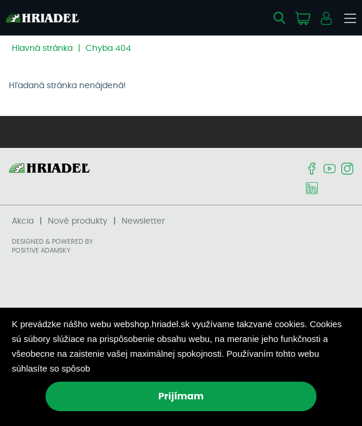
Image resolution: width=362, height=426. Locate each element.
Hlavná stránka (42, 48)
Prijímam (181, 396)
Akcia (23, 221)
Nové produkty (77, 221)
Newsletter (143, 221)
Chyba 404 (108, 48)
